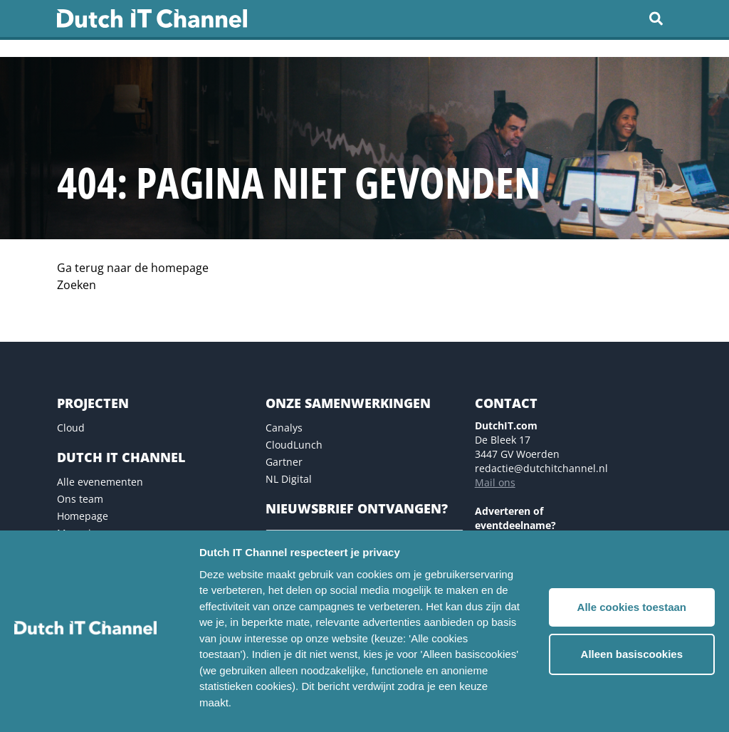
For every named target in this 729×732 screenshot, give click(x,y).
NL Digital (289, 479)
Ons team (80, 499)
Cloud (71, 427)
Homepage (82, 516)
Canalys (284, 427)
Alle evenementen (100, 481)
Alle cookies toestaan (631, 607)
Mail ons (495, 482)
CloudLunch (294, 444)
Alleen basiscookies (632, 654)
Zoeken (76, 285)
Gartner (284, 462)
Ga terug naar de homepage (133, 268)
